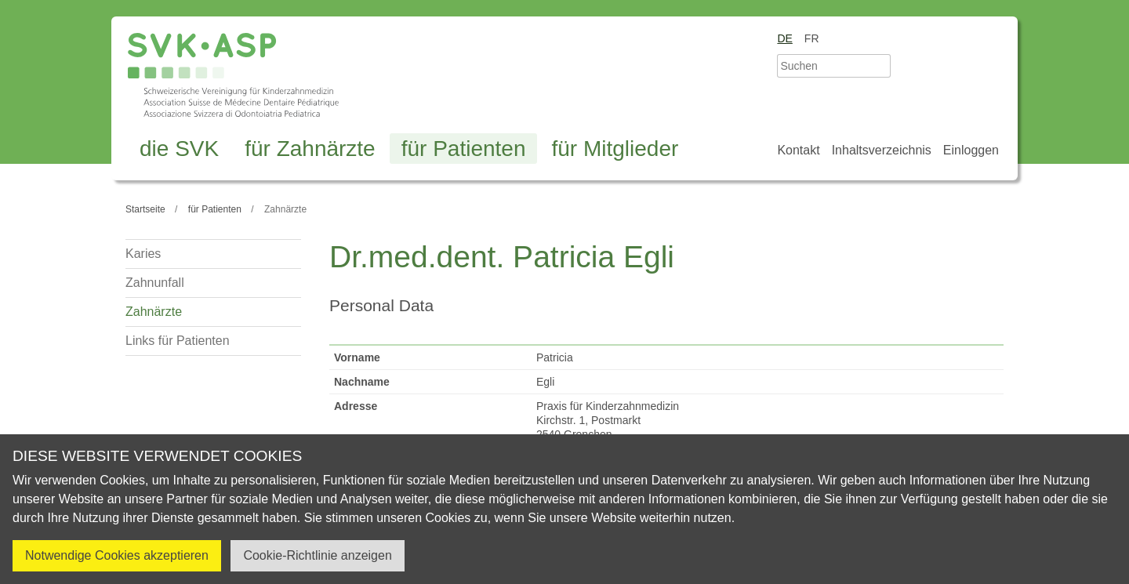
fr (811, 38)
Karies (143, 253)
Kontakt (798, 150)
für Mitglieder (614, 148)
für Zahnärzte (310, 148)
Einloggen (971, 150)
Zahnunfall (154, 282)
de (784, 38)
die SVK (179, 148)
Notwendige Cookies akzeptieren (117, 555)
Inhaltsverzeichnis (881, 150)
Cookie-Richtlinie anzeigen (317, 555)
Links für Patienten (177, 340)
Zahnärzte (153, 311)
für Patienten (463, 148)
